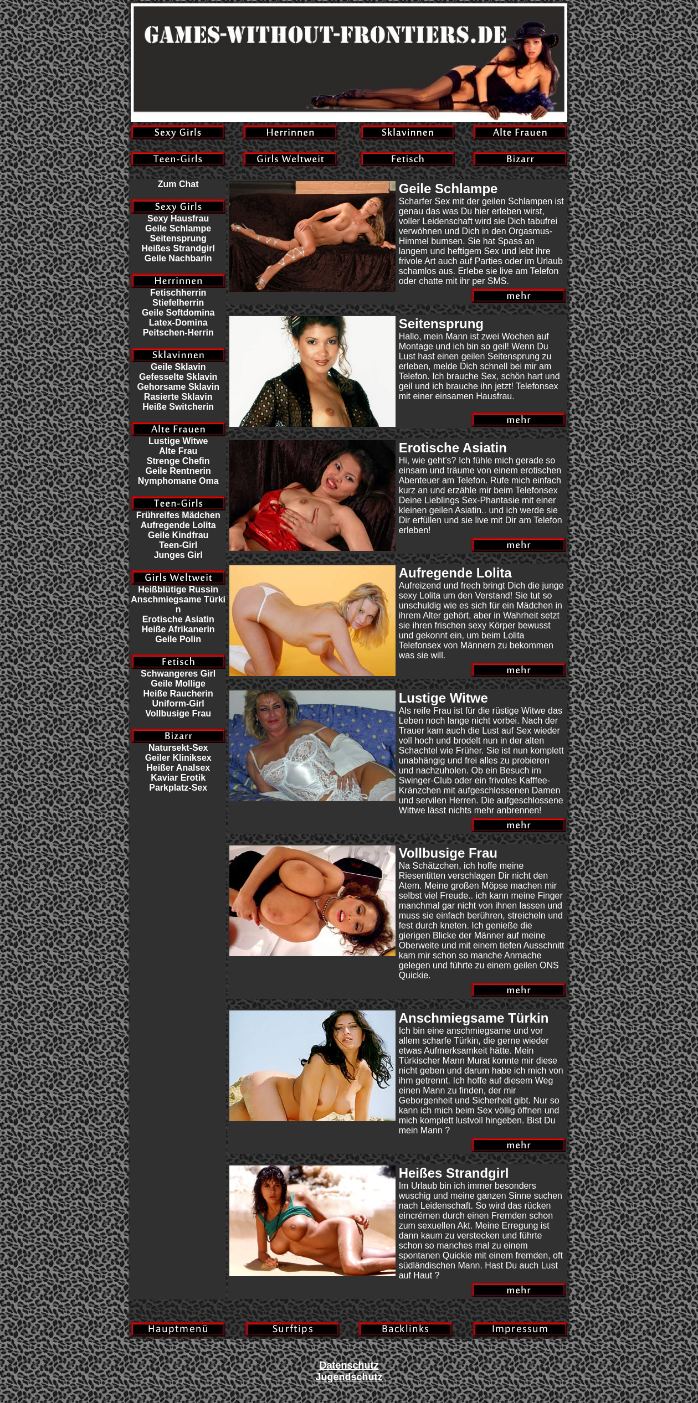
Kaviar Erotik (178, 777)
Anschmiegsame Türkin (178, 604)
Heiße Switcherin (178, 406)
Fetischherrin (178, 292)
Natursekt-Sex (178, 747)
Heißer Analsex (178, 767)
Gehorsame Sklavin (178, 386)
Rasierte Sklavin (178, 396)
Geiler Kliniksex (178, 757)
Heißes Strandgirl (177, 248)
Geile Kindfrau (178, 535)
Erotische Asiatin (178, 619)
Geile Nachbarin (178, 258)
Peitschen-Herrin (178, 332)
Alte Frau (178, 451)
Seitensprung (178, 238)
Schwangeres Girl (178, 673)
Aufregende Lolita (178, 525)
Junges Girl (178, 555)
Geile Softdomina (178, 312)
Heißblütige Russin (178, 589)
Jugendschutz (348, 1377)
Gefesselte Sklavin (178, 376)
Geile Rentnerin (178, 471)
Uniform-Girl (178, 703)
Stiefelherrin (178, 302)
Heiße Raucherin (178, 693)
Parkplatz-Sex (178, 787)
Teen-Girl (178, 545)
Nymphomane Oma (178, 481)
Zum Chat (178, 184)
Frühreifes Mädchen (178, 515)
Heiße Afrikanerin (178, 629)
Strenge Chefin (178, 461)
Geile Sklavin (178, 367)
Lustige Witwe (178, 441)
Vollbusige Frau (178, 713)
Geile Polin (178, 639)
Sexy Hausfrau (178, 218)
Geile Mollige (178, 683)
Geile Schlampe (178, 228)
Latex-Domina (178, 322)
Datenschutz (348, 1365)
